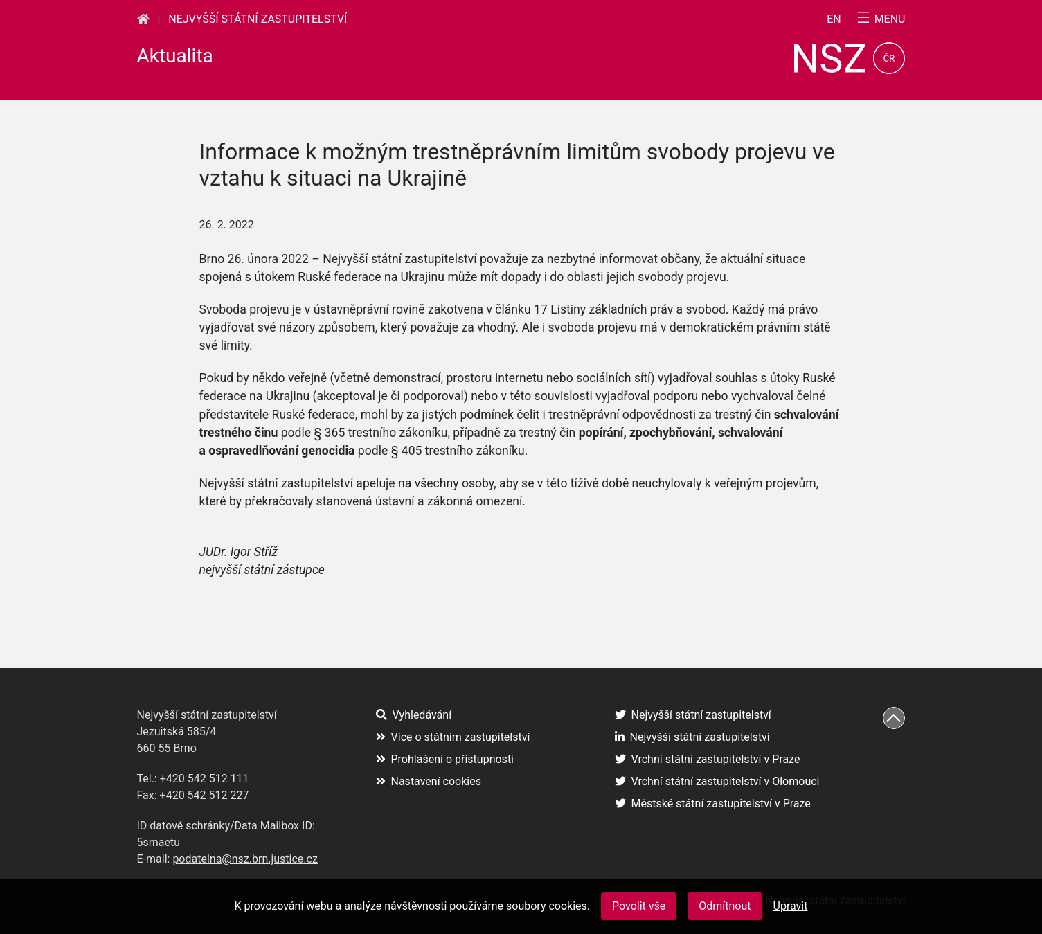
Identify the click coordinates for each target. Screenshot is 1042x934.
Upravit (790, 906)
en (834, 19)
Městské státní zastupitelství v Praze (713, 803)
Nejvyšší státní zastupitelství (257, 19)
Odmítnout (725, 906)
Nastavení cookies (428, 781)
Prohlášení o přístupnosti (445, 759)
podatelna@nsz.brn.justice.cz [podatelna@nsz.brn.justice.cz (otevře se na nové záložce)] (244, 858)
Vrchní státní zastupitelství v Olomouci (717, 781)
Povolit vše (638, 906)
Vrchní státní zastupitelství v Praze (707, 759)
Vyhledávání (414, 714)
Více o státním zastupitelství (453, 737)
